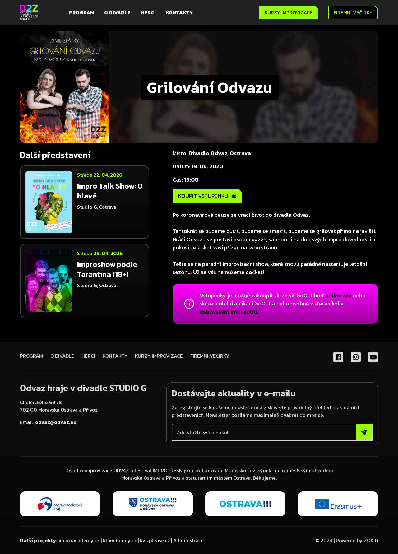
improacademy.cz (79, 540)
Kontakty (179, 12)
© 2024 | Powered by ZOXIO (346, 540)
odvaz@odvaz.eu (55, 422)
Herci (148, 12)
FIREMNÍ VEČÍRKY (209, 356)
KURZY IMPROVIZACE (288, 12)
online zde (338, 295)
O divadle (117, 12)
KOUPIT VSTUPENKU (207, 196)
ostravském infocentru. (229, 312)
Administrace (188, 540)
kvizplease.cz (155, 540)
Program (81, 12)
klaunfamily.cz (120, 540)
